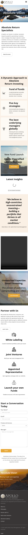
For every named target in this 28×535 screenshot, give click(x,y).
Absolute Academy (5, 509)
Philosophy (3, 499)
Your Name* (4, 400)
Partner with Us (4, 502)
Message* (3, 420)
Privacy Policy (4, 526)
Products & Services (6, 413)
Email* (2, 406)
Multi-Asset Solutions (6, 505)
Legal (2, 523)
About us (3, 497)
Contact (2, 511)
